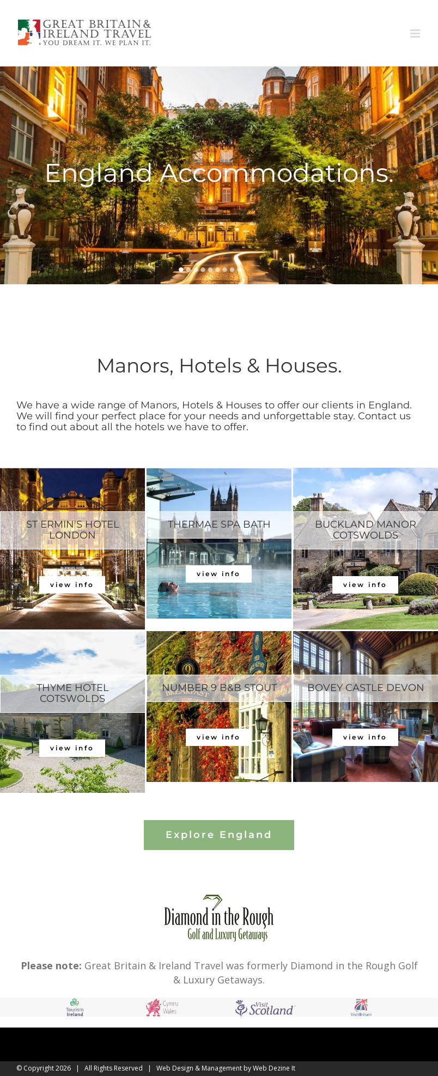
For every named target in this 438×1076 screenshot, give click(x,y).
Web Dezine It (274, 1068)
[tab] (72, 530)
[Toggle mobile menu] (416, 33)
